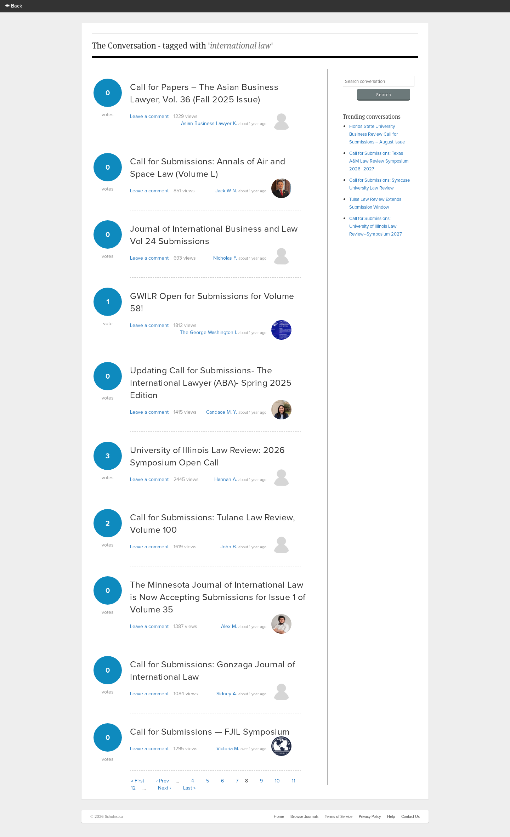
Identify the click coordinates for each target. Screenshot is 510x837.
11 (293, 780)
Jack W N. (226, 190)
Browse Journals (304, 816)
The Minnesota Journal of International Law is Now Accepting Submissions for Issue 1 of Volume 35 (218, 596)
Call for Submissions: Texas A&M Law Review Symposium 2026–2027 (379, 161)
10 (277, 780)
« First (137, 780)
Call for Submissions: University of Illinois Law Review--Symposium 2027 (375, 226)
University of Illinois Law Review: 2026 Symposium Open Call (207, 455)
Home (279, 816)
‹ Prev (162, 780)
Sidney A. (226, 693)
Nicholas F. (225, 257)
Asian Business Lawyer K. (209, 123)
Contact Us (410, 816)
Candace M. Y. (221, 411)
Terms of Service (338, 816)
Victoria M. (227, 748)
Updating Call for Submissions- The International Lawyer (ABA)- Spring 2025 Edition (211, 382)
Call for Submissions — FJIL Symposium (210, 731)
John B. (228, 546)
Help (391, 816)
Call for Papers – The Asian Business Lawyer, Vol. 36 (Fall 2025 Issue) (204, 92)
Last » (189, 787)
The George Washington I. (208, 332)
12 (133, 787)
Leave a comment (149, 116)
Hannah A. (225, 479)
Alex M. (229, 626)
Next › (164, 787)
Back (13, 5)
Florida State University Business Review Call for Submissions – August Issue (377, 134)
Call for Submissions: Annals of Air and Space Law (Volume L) (207, 167)
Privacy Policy (370, 816)
